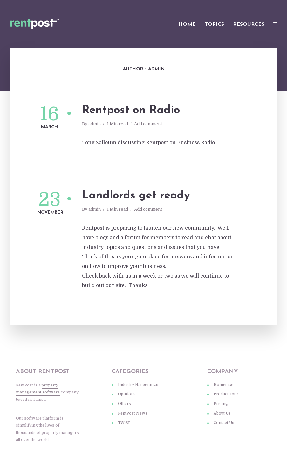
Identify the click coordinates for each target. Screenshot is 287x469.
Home (187, 24)
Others (124, 403)
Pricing (221, 403)
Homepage (224, 384)
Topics (214, 24)
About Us (222, 413)
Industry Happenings (138, 384)
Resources (248, 24)
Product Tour (226, 394)
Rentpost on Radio (131, 110)
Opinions (127, 394)
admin (94, 123)
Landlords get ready (136, 195)
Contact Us (224, 423)
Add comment (148, 123)
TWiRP (124, 423)
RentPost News (132, 413)
